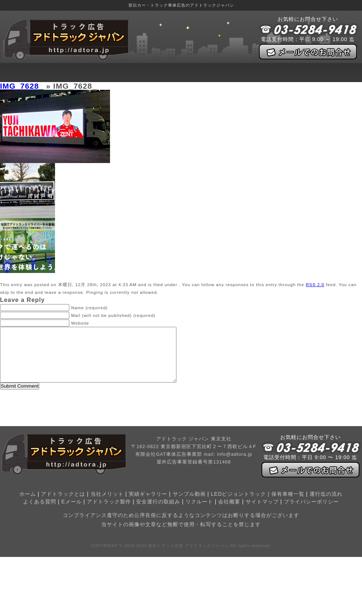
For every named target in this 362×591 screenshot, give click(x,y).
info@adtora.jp (234, 465)
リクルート (199, 513)
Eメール (71, 513)
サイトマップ (262, 513)
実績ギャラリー (148, 505)
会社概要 (229, 513)
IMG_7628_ (22, 86)
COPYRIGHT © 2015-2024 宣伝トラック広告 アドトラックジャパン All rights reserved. (181, 556)
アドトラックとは (63, 505)
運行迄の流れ (326, 505)
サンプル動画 (189, 505)
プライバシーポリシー (311, 513)
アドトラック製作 (109, 513)
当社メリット (107, 505)
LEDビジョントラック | (241, 505)
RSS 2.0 (315, 284)
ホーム (27, 505)
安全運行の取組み (158, 513)
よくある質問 (39, 513)
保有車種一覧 (287, 505)
